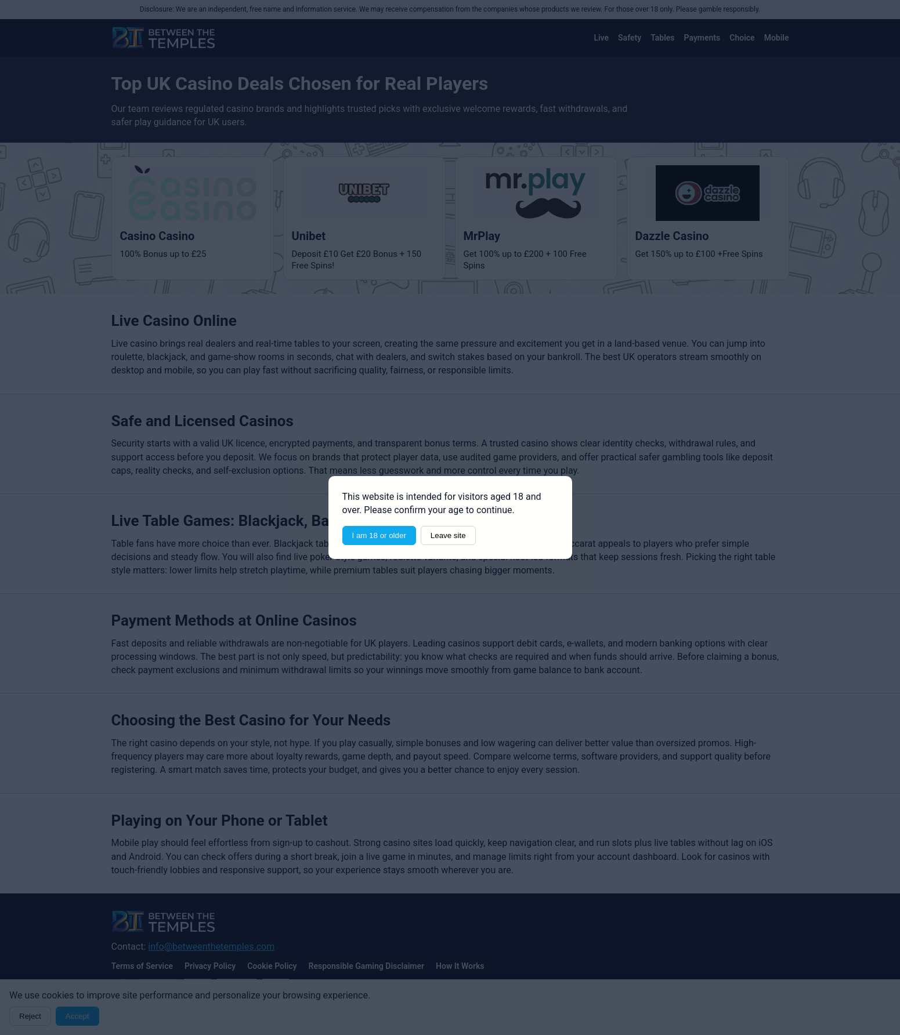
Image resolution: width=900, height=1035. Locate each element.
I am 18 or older (379, 535)
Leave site (448, 535)
